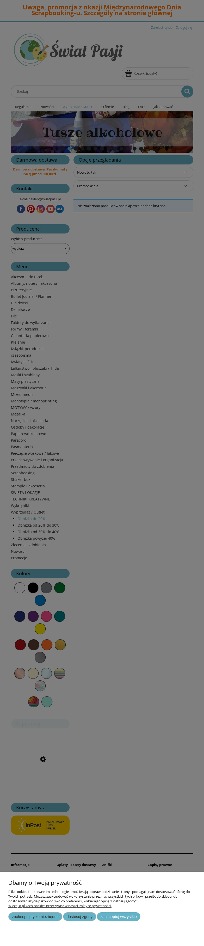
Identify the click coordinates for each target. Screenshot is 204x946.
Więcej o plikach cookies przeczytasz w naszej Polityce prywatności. (60, 905)
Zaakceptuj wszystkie (119, 916)
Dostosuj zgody (79, 916)
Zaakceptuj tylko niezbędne (35, 916)
